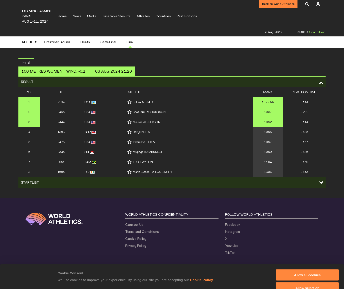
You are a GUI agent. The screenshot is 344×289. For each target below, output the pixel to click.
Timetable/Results (116, 16)
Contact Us (134, 225)
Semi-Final (108, 42)
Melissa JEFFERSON (146, 122)
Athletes (143, 16)
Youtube (231, 246)
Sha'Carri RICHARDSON (149, 112)
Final (130, 42)
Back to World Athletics (278, 4)
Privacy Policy (135, 246)
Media (91, 16)
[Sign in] (318, 4)
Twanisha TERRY (144, 142)
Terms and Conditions (142, 232)
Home (62, 16)
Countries (163, 16)
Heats (85, 42)
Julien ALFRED (143, 102)
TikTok (230, 253)
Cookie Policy (135, 239)
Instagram (232, 232)
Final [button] (26, 62)
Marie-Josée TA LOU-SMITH (152, 172)
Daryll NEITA (141, 132)
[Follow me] (129, 102)
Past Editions (187, 16)
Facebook (232, 225)
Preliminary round (57, 42)
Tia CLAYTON (143, 162)
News (77, 16)
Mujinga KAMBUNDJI (147, 152)
